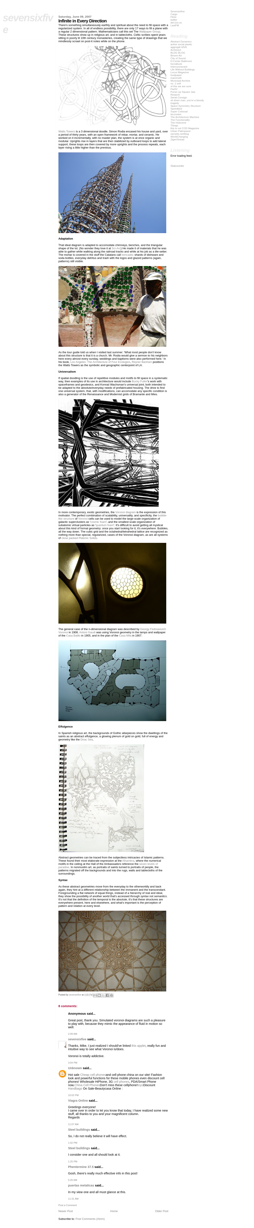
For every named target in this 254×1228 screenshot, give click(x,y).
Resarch (175, 94)
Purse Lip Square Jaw (183, 91)
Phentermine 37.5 (81, 1167)
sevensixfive (77, 1039)
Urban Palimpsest (181, 131)
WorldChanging (179, 136)
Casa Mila (125, 635)
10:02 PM (73, 1095)
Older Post (161, 1211)
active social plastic (181, 44)
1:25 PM (72, 1161)
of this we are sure (181, 86)
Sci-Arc (116, 248)
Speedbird (176, 108)
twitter (174, 19)
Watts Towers (66, 131)
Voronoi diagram (125, 512)
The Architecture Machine (185, 117)
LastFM (175, 25)
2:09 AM (72, 1034)
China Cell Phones (87, 1085)
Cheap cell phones (93, 1074)
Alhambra (128, 860)
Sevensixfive (178, 11)
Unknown (75, 1068)
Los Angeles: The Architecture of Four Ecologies (100, 362)
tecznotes (176, 114)
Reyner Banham (142, 362)
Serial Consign (179, 97)
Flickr (174, 16)
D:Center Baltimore (181, 61)
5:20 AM (72, 1180)
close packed (69, 538)
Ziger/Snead (177, 139)
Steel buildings (79, 1129)
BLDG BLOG (178, 52)
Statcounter (177, 165)
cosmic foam (98, 521)
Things (174, 125)
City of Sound (178, 58)
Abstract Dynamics (181, 41)
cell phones (121, 1081)
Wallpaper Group (149, 31)
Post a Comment (67, 1205)
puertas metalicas (81, 1185)
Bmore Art (176, 55)
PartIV (174, 89)
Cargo (174, 14)
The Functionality (180, 119)
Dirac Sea (86, 739)
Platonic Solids (88, 538)
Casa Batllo (73, 635)
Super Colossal (179, 111)
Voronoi (83, 518)
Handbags (75, 1088)
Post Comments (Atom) (90, 1218)
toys (140, 1085)
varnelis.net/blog (180, 133)
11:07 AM (73, 1124)
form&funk (176, 63)
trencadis (127, 254)
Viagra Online (78, 1100)
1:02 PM (72, 1142)
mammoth (176, 77)
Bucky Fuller (139, 381)
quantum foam (105, 525)
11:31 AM (73, 1198)
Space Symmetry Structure (186, 105)
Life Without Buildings (183, 69)
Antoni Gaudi (87, 632)
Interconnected (179, 66)
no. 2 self (176, 83)
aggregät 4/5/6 (179, 47)
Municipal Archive (180, 80)
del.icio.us (176, 22)
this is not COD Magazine (185, 128)
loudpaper (176, 75)
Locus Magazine (180, 72)
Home (114, 1211)
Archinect (176, 49)
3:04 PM (72, 1062)
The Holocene (178, 122)
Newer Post (65, 1211)
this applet (139, 1045)
